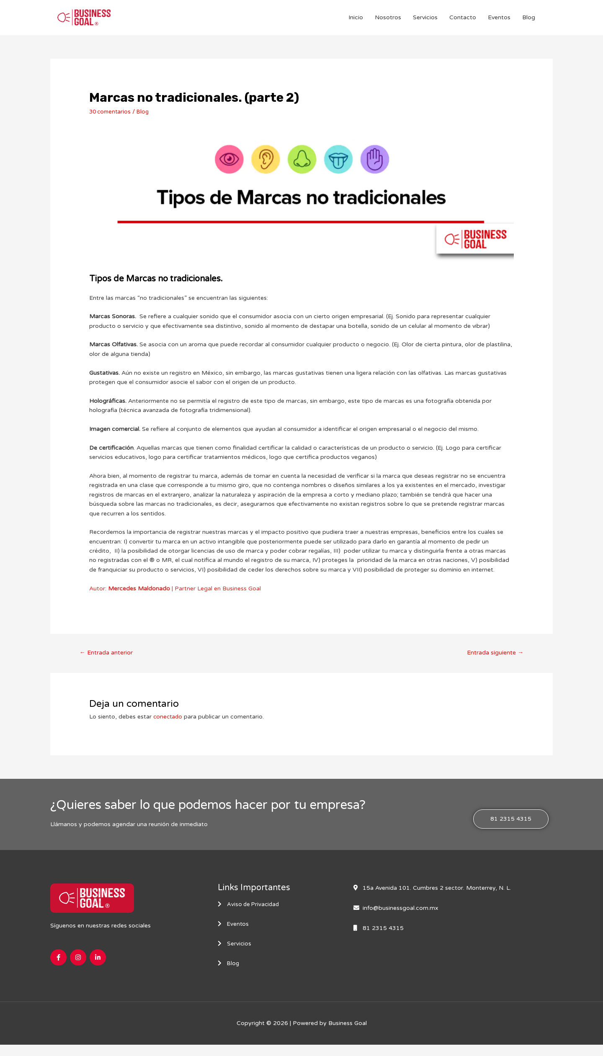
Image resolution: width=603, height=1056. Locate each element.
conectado (168, 725)
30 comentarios (111, 119)
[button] (511, 828)
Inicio (355, 21)
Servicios (425, 21)
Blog (528, 21)
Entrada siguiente (494, 661)
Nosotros (388, 21)
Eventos (499, 21)
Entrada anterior (107, 661)
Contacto (462, 21)
